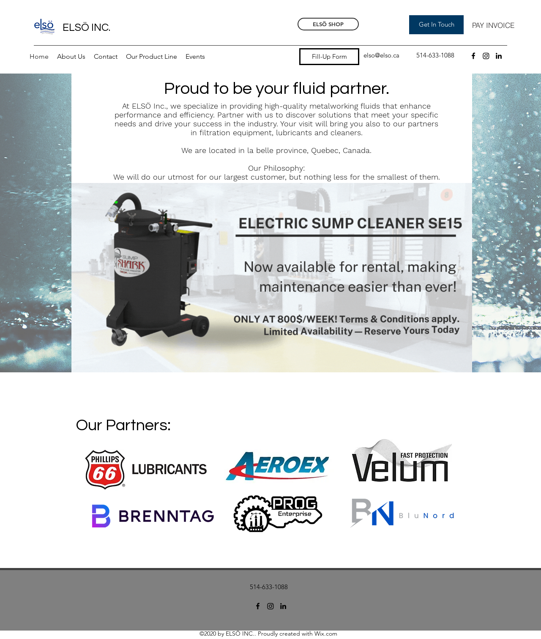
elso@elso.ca (381, 55)
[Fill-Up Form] (329, 56)
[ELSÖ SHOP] (328, 24)
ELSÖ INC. (86, 27)
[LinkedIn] (499, 56)
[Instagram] (486, 56)
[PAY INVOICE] (493, 24)
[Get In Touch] (436, 24)
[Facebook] (473, 56)
